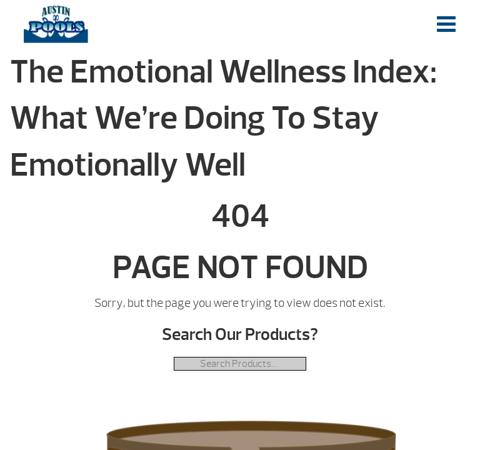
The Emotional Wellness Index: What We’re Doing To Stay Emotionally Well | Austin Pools (56, 24)
